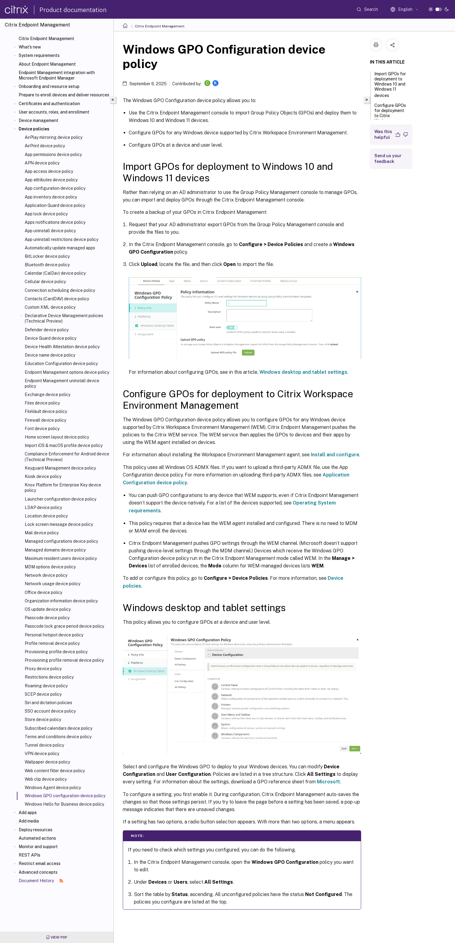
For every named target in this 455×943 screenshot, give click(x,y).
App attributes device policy (51, 179)
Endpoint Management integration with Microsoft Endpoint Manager (57, 75)
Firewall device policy (45, 420)
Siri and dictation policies (48, 702)
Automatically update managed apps (60, 247)
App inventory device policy (51, 197)
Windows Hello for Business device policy (64, 804)
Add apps (28, 812)
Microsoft (328, 782)
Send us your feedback (387, 158)
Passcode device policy (47, 617)
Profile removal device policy (52, 643)
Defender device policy (47, 329)
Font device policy (42, 428)
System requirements (39, 55)
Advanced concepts (38, 872)
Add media (29, 821)
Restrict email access (39, 863)
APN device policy (42, 163)
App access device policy (49, 171)
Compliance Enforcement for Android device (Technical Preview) (67, 456)
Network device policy (46, 575)
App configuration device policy (55, 188)
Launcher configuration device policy (60, 499)
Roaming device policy (46, 685)
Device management (38, 120)
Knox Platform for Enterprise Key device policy (63, 487)
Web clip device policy (46, 779)
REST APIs (29, 855)
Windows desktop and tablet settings (303, 372)
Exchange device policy (47, 394)
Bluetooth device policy (47, 264)
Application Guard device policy (55, 205)
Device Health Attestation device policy (62, 346)
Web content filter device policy (55, 770)
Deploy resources (35, 829)
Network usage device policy (52, 583)
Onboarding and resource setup (49, 86)
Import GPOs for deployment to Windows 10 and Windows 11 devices (390, 84)
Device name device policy (50, 355)
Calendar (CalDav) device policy (55, 273)
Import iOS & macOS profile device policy (64, 445)
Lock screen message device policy (59, 524)
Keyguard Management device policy (60, 468)
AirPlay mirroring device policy (53, 137)
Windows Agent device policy (53, 787)
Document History (41, 880)
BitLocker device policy (47, 256)
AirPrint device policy (45, 145)
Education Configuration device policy (61, 363)
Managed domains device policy (55, 550)
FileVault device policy (46, 411)
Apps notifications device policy (55, 222)
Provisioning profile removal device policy (64, 660)
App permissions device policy (53, 154)
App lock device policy (46, 213)
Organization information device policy (61, 600)
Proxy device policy (43, 668)
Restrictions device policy (49, 677)
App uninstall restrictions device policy (61, 239)
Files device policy (42, 403)
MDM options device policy (50, 566)
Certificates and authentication (49, 103)
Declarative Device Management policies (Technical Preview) (64, 318)
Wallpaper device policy (47, 762)
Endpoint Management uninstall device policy (62, 383)
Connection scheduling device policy (60, 290)
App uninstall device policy (50, 230)
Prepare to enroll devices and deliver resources (64, 94)
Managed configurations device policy (61, 541)
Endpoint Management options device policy (67, 372)
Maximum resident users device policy (61, 558)
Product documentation (73, 10)
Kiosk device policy (43, 476)
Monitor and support (38, 846)
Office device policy (43, 592)
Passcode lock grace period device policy (64, 626)
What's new (30, 47)
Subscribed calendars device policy (58, 728)
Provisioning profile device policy (56, 651)
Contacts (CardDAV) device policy (57, 298)
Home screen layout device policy (57, 437)
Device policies (34, 128)
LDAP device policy (43, 507)
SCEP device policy (43, 694)
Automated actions (37, 838)
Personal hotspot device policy (54, 634)
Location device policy (46, 516)
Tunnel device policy (44, 745)
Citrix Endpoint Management (46, 38)
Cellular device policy (45, 281)
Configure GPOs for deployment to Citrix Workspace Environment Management (390, 119)
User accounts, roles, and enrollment (54, 112)
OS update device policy (48, 609)
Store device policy (43, 719)
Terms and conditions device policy (58, 736)
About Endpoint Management (47, 64)
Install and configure (335, 454)
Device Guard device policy (50, 338)
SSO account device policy (50, 711)
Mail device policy (42, 532)
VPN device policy (42, 753)
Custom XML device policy (50, 307)
